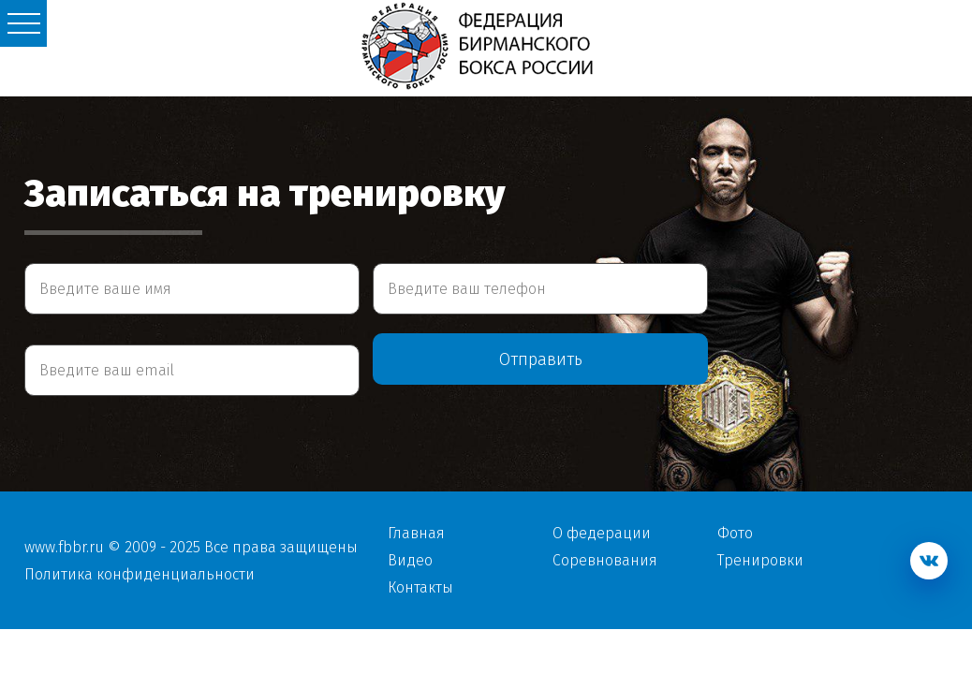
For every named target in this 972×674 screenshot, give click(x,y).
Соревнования (604, 560)
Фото (735, 533)
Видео (410, 560)
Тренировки (760, 560)
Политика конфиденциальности (139, 574)
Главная (416, 533)
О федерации (601, 533)
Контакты (420, 587)
